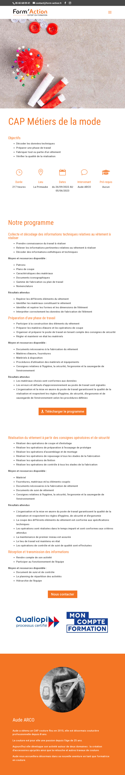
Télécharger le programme (64, 411)
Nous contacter (62, 594)
